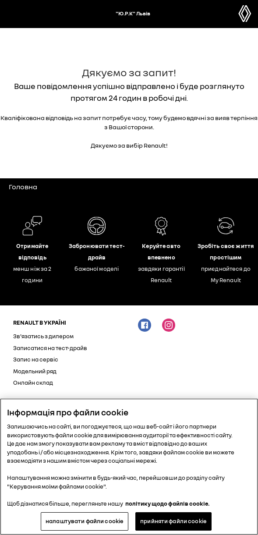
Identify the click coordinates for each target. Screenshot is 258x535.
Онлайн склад (33, 382)
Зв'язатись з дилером (43, 336)
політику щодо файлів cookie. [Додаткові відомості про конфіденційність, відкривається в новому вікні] (167, 503)
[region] (129, 466)
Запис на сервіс (35, 359)
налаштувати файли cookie (85, 520)
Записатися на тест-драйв (50, 347)
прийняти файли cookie (173, 520)
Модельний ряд (35, 371)
